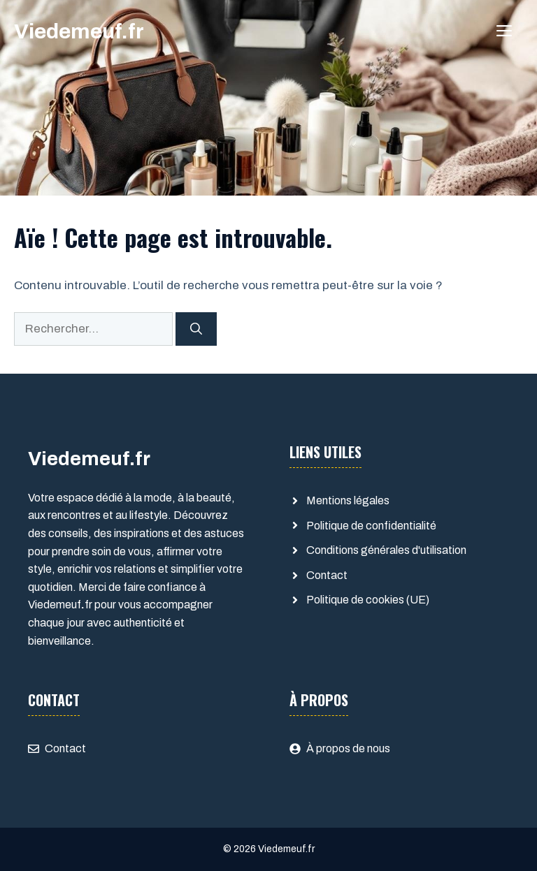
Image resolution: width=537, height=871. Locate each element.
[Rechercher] (196, 329)
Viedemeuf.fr (79, 31)
